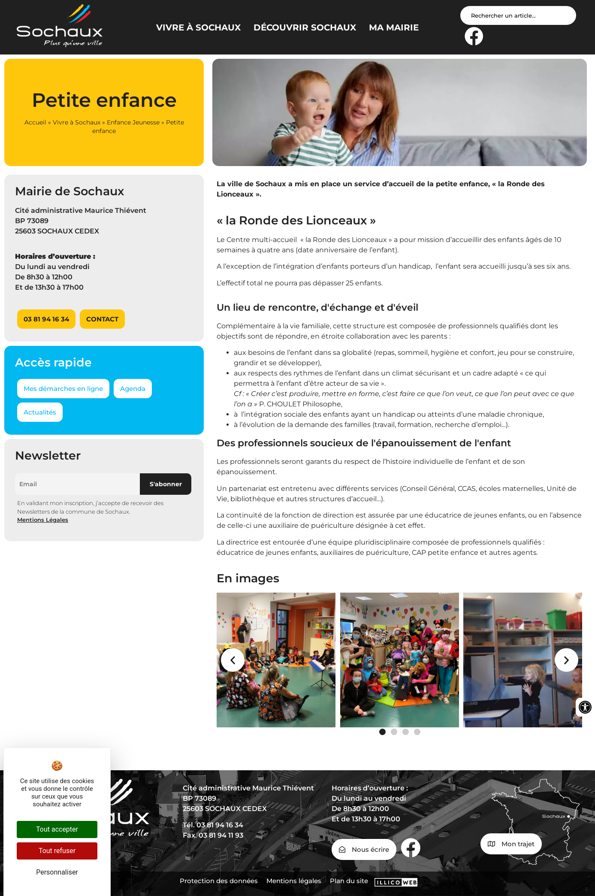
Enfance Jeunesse (133, 122)
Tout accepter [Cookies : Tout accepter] (57, 829)
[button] (233, 660)
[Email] (77, 484)
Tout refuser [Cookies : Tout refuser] (57, 851)
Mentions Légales (42, 519)
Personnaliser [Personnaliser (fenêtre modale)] (57, 872)
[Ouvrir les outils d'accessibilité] (585, 707)
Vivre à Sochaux (76, 122)
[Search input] (518, 15)
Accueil (35, 122)
